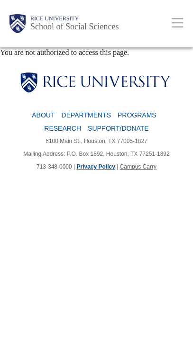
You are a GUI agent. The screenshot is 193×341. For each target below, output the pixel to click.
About (43, 115)
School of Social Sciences (74, 26)
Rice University (54, 18)
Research (62, 128)
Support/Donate (118, 128)
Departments (86, 115)
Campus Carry (138, 166)
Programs (137, 115)
